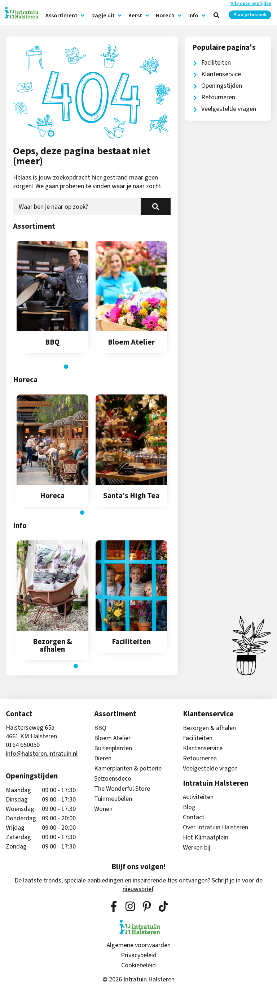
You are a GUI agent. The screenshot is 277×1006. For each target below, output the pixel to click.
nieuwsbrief (138, 889)
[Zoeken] (156, 206)
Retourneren (200, 758)
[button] (66, 366)
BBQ (100, 728)
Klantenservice (203, 748)
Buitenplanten (113, 748)
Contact (194, 817)
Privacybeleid (139, 955)
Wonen (103, 809)
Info (197, 15)
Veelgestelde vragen (210, 768)
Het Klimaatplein (205, 837)
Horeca (169, 15)
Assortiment (65, 15)
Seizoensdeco (112, 778)
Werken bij (196, 847)
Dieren (102, 758)
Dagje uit (107, 15)
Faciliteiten (197, 738)
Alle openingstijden (250, 3)
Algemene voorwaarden (139, 945)
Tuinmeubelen (113, 799)
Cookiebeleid (138, 965)
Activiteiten (198, 797)
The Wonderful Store (122, 789)
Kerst (139, 15)
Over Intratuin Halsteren (215, 827)
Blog (189, 807)
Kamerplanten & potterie (128, 768)
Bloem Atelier (112, 738)
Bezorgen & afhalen (209, 728)
